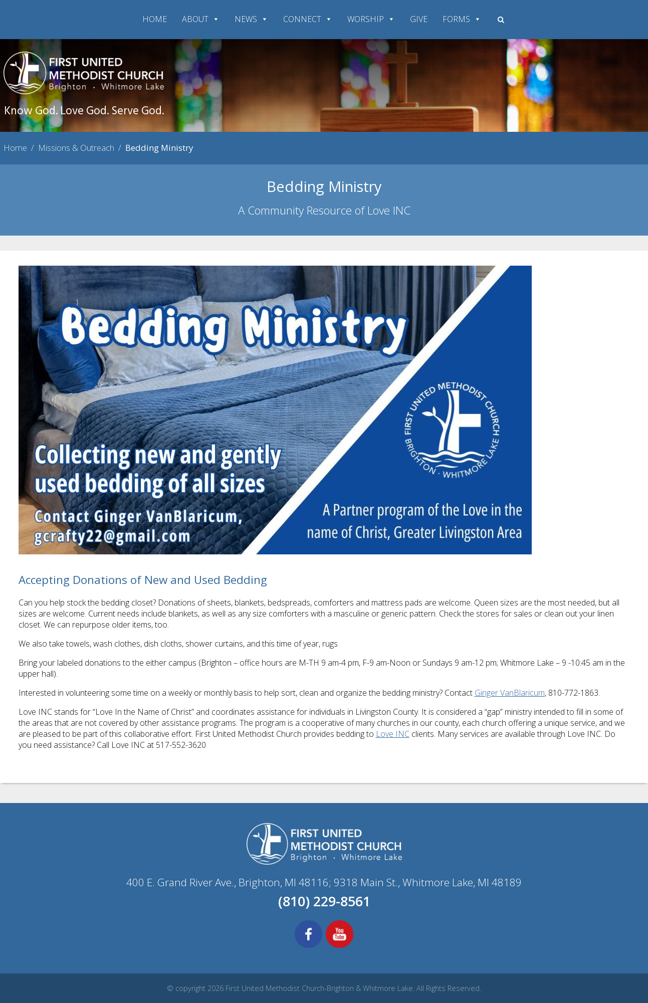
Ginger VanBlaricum (510, 692)
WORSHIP (371, 19)
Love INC (392, 733)
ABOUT (201, 19)
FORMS (462, 19)
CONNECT (307, 19)
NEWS (251, 19)
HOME (154, 19)
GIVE (418, 19)
